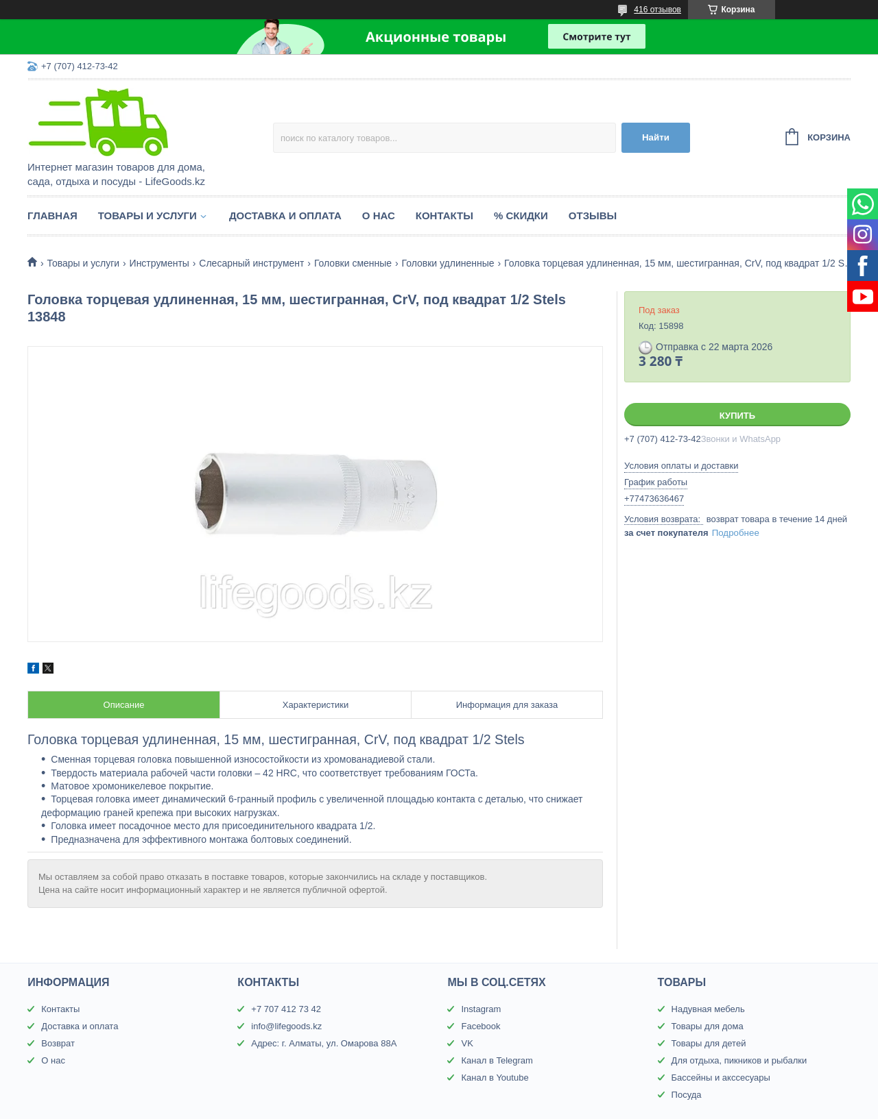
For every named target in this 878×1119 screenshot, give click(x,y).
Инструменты (159, 263)
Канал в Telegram (496, 1060)
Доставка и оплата (285, 215)
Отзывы (593, 215)
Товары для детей (709, 1043)
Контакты (444, 215)
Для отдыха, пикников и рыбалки (739, 1060)
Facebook (480, 1026)
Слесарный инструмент (251, 263)
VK (467, 1043)
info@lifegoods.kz (286, 1026)
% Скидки (521, 215)
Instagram (481, 1009)
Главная (52, 215)
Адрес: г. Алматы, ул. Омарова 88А (323, 1043)
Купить (737, 415)
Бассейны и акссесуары (721, 1077)
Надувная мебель (708, 1009)
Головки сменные (353, 263)
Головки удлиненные (448, 263)
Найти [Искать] (655, 137)
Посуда (687, 1095)
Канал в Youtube (494, 1077)
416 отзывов (657, 9)
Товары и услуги (147, 215)
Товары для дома (708, 1026)
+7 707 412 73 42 (286, 1009)
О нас (378, 215)
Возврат (58, 1043)
